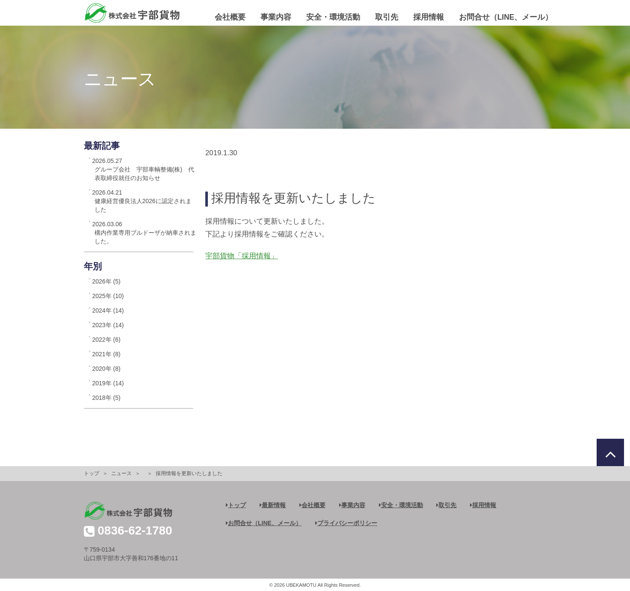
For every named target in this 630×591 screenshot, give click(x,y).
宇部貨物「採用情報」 (241, 256)
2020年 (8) (106, 368)
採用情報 (428, 17)
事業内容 (275, 17)
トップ (91, 473)
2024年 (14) (108, 310)
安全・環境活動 (333, 17)
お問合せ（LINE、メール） (506, 17)
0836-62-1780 (135, 530)
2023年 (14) (108, 325)
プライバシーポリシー (346, 523)
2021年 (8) (106, 354)
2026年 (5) (106, 281)
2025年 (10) (108, 296)
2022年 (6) (106, 339)
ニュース (121, 473)
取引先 (386, 17)
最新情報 (273, 505)
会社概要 (230, 17)
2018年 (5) (106, 397)
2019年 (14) (108, 383)
